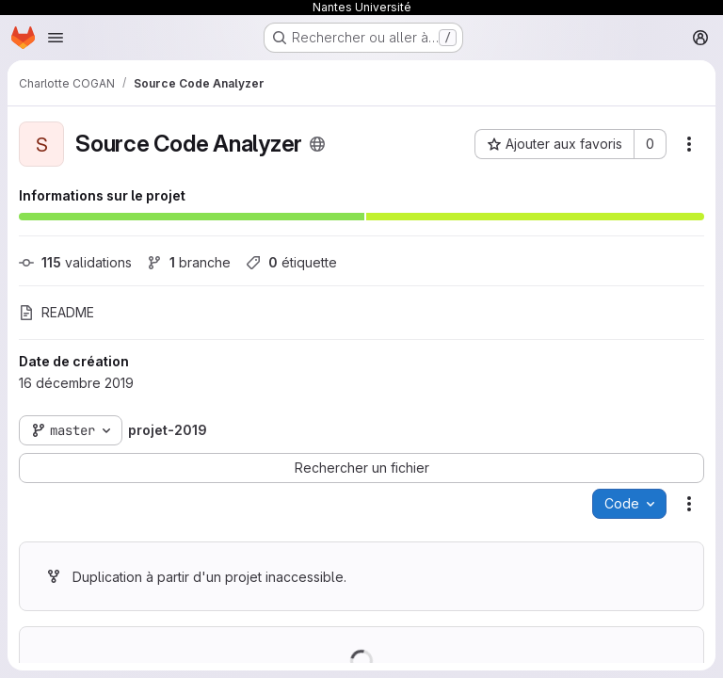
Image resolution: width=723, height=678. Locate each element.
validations (75, 262)
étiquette (291, 262)
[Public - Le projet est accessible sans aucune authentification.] (317, 144)
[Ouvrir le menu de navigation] (55, 38)
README (56, 312)
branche (189, 262)
